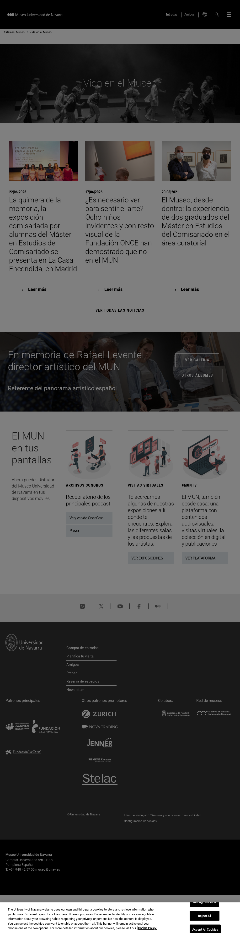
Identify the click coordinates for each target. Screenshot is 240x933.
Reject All (204, 916)
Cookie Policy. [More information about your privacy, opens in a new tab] (147, 928)
